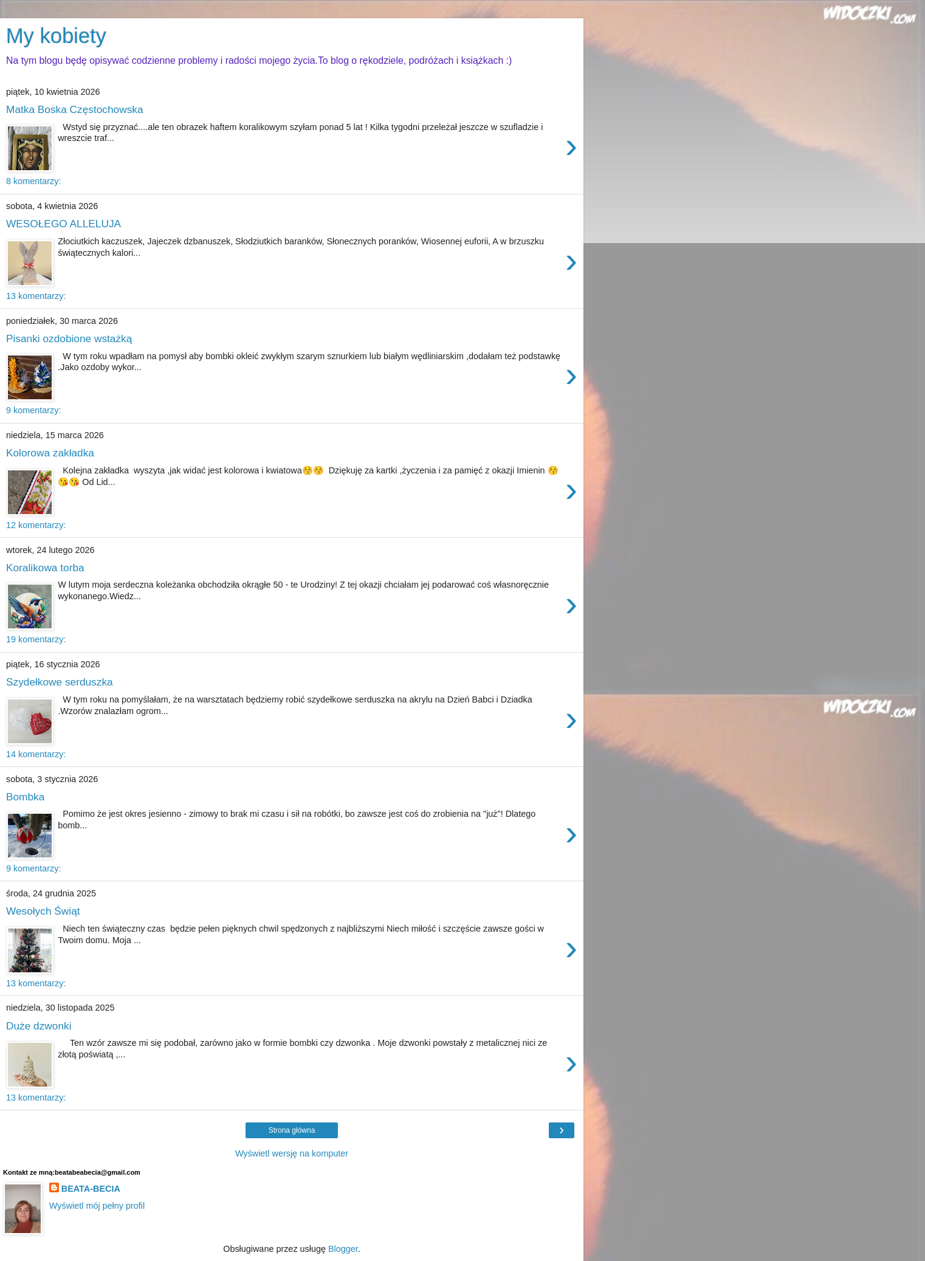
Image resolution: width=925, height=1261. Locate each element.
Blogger (343, 1249)
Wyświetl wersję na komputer (291, 1153)
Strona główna (292, 1130)
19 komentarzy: (36, 639)
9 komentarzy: (33, 410)
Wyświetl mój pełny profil (97, 1206)
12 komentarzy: (36, 525)
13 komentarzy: (36, 296)
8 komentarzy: (33, 181)
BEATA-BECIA (90, 1189)
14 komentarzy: (36, 754)
